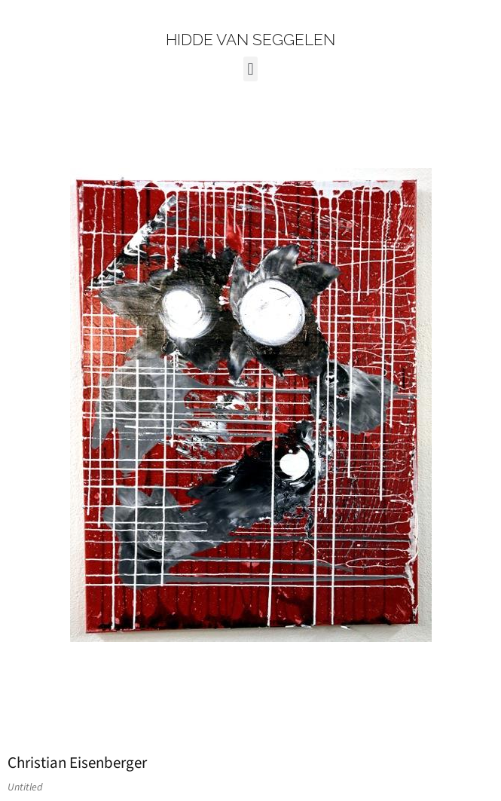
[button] (250, 69)
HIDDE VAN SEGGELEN (250, 39)
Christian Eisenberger (77, 762)
